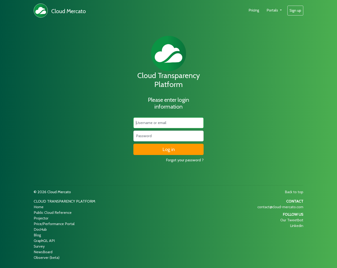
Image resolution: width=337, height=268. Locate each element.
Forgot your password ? (185, 160)
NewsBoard (43, 252)
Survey (39, 246)
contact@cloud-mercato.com (280, 207)
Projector (41, 218)
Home (39, 207)
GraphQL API (44, 240)
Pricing (254, 10)
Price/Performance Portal (54, 224)
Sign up (295, 10)
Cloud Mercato (68, 11)
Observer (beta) (46, 257)
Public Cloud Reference (53, 212)
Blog (37, 235)
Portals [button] (273, 10)
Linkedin (296, 225)
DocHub (40, 229)
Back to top (294, 192)
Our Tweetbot (291, 220)
